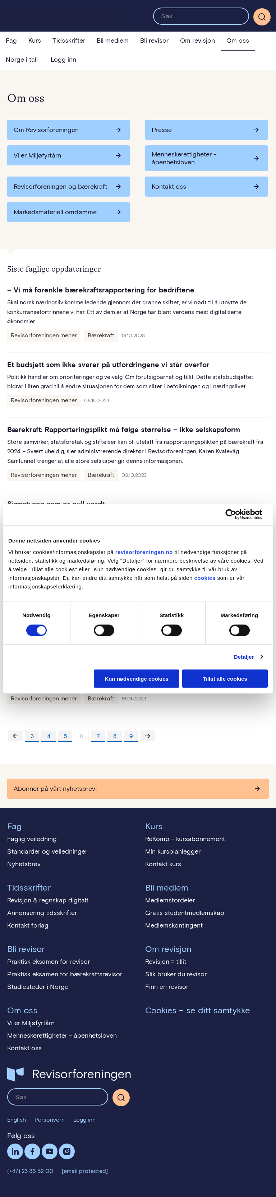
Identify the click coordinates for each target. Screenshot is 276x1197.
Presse (162, 130)
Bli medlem (113, 40)
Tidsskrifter (68, 40)
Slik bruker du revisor (176, 974)
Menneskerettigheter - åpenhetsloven (184, 158)
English (16, 1119)
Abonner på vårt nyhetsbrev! (55, 789)
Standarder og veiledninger (47, 851)
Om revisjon (197, 40)
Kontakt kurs (163, 864)
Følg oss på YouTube (50, 1151)
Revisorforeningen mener (44, 335)
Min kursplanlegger (173, 851)
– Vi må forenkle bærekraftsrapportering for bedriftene (100, 290)
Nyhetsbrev (24, 864)
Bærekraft (101, 335)
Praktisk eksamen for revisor (48, 962)
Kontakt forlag (28, 925)
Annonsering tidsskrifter (42, 913)
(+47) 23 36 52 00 (30, 1171)
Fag (11, 40)
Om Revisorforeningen (46, 130)
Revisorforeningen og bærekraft (60, 187)
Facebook (32, 1151)
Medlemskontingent (174, 925)
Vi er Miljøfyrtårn (37, 155)
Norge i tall (22, 60)
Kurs (34, 40)
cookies (204, 577)
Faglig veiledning (32, 839)
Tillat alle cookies (225, 678)
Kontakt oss (169, 187)
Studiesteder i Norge (37, 987)
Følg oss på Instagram (67, 1151)
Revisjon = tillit (165, 962)
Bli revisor (154, 40)
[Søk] (262, 16)
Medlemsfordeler (170, 900)
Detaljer (244, 657)
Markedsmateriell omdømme (55, 212)
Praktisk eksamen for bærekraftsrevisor (64, 974)
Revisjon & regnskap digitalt (47, 900)
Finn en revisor (166, 987)
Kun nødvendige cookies (137, 678)
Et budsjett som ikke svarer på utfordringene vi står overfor (108, 364)
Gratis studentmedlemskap (184, 913)
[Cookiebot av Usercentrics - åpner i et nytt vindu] (236, 514)
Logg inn (63, 60)
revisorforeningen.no (144, 552)
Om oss (237, 40)
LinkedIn (15, 1151)
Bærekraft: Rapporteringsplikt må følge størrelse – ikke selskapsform (123, 429)
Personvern (49, 1119)
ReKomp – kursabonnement (185, 839)
